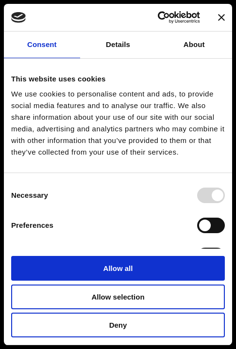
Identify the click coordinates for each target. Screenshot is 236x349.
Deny (118, 325)
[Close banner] (221, 17)
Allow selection (117, 297)
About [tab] (194, 44)
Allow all (118, 268)
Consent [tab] (42, 44)
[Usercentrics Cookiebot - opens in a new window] (157, 17)
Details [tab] (118, 44)
